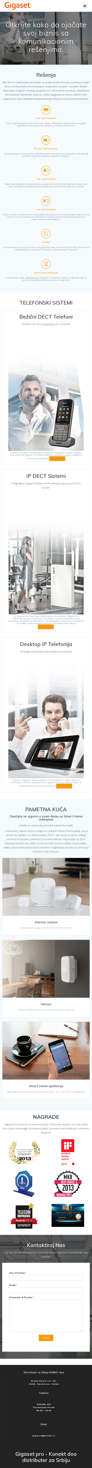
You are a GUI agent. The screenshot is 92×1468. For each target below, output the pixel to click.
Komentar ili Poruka (21, 1297)
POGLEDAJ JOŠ (57, 459)
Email (13, 1284)
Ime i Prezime (18, 1272)
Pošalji (46, 1337)
